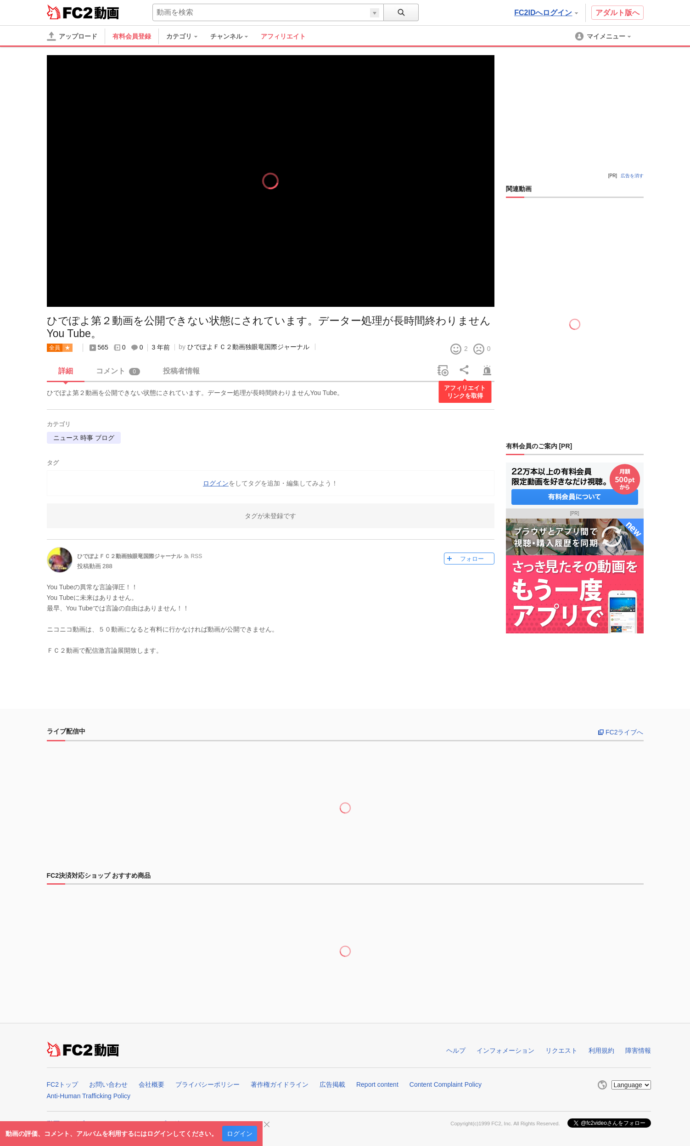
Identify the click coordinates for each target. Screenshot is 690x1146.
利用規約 (601, 1050)
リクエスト (561, 1050)
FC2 (69, 12)
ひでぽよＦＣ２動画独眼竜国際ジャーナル (248, 346)
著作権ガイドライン (280, 1084)
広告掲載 (332, 1084)
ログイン (239, 1133)
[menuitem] (186, 36)
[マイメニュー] (604, 36)
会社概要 (151, 1084)
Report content (377, 1084)
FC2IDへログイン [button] (546, 13)
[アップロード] (72, 36)
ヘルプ (456, 1050)
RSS (196, 556)
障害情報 (638, 1050)
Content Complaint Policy (446, 1084)
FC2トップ (62, 1084)
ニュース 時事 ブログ (84, 437)
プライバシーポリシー (207, 1084)
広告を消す (632, 175)
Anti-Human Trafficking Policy (89, 1096)
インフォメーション (505, 1050)
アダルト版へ (617, 13)
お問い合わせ (108, 1084)
